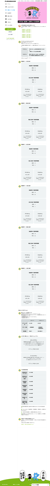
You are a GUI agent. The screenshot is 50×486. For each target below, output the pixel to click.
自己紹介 (8, 13)
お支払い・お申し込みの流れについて (27, 424)
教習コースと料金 (10, 10)
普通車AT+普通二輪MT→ (27, 30)
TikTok (7, 22)
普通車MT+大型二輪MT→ (27, 37)
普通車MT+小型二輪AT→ (27, 34)
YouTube (8, 19)
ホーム (7, 4)
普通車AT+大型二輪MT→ (27, 32)
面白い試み (8, 16)
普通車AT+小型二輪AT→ (26, 29)
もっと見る (8, 25)
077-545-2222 (11, 38)
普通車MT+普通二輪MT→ (27, 36)
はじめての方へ (9, 7)
